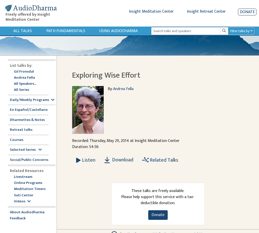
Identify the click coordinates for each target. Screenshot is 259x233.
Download (118, 160)
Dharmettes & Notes (27, 120)
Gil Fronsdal (24, 72)
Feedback (18, 218)
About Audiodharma (27, 212)
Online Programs (28, 183)
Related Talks (160, 160)
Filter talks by (239, 31)
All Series (21, 90)
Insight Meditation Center (151, 11)
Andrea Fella (24, 78)
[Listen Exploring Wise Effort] (85, 160)
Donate (247, 12)
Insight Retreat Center (206, 11)
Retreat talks (21, 130)
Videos (22, 201)
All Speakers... (25, 84)
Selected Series (26, 150)
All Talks (22, 31)
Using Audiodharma (118, 31)
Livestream (23, 177)
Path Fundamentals (65, 31)
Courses (16, 140)
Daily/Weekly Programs (32, 100)
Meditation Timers (30, 189)
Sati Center (23, 195)
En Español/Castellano (29, 110)
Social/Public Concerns (29, 160)
